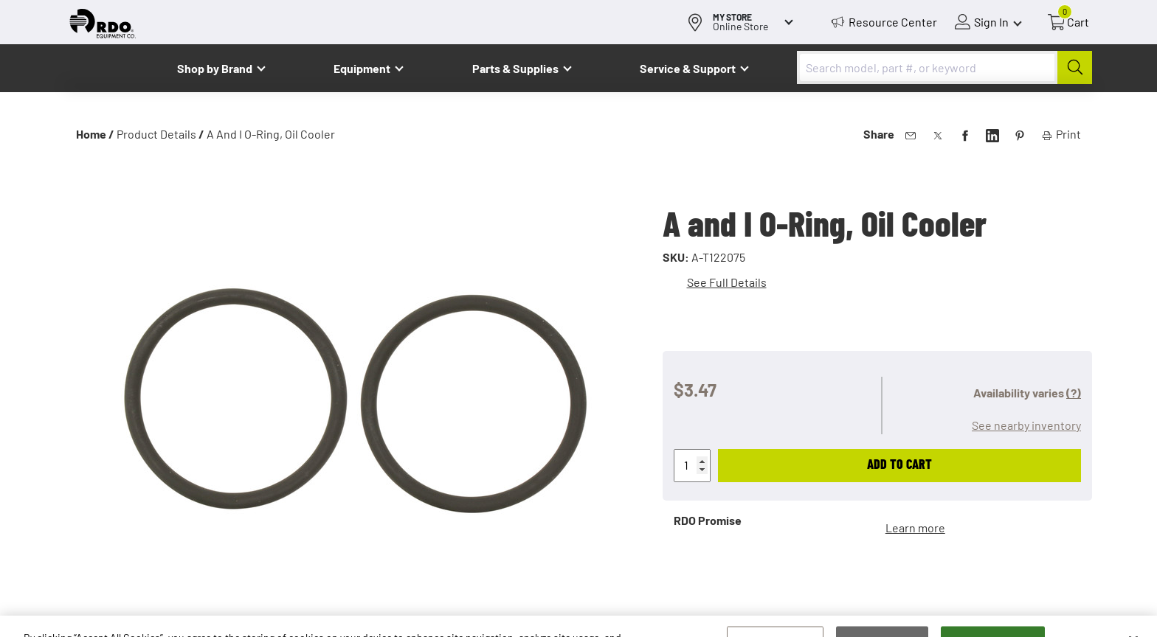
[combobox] (944, 67)
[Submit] (1074, 67)
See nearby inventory (1026, 425)
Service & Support (688, 68)
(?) (1073, 393)
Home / (95, 134)
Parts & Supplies (515, 68)
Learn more (915, 528)
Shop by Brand (214, 68)
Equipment (362, 68)
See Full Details (727, 282)
